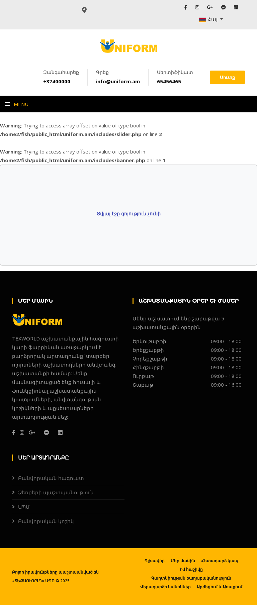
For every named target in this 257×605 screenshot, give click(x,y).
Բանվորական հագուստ (51, 478)
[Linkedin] (60, 432)
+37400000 (56, 81)
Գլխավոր (155, 561)
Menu (16, 104)
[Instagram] (22, 432)
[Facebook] (14, 432)
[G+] (31, 432)
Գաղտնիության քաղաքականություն (191, 578)
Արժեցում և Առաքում (219, 587)
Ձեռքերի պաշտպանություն (56, 492)
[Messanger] (46, 432)
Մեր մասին (183, 561)
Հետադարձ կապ (219, 561)
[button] (211, 19)
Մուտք (227, 77)
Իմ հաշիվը (191, 569)
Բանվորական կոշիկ (46, 521)
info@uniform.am (118, 81)
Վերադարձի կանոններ (165, 587)
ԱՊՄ (24, 506)
